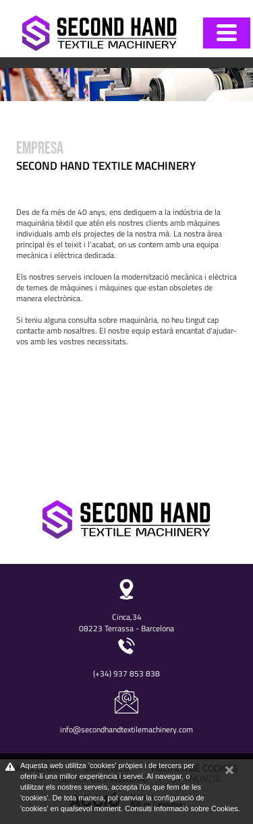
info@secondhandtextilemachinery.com (126, 729)
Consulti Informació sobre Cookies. (182, 808)
